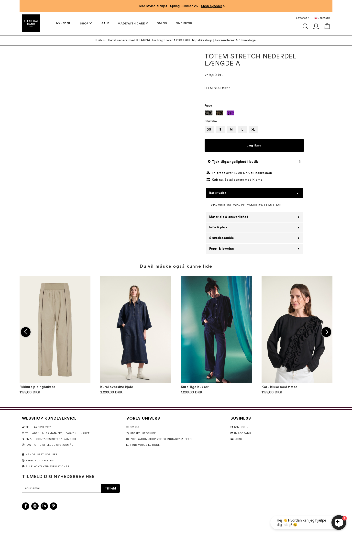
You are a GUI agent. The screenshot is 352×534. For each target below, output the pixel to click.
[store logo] (31, 23)
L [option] (242, 129)
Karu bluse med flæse (279, 387)
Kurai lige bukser (195, 387)
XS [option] (209, 129)
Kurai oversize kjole (116, 387)
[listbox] (254, 113)
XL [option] (253, 129)
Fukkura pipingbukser (37, 387)
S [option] (220, 129)
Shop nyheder (211, 6)
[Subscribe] (110, 488)
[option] (209, 113)
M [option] (231, 129)
